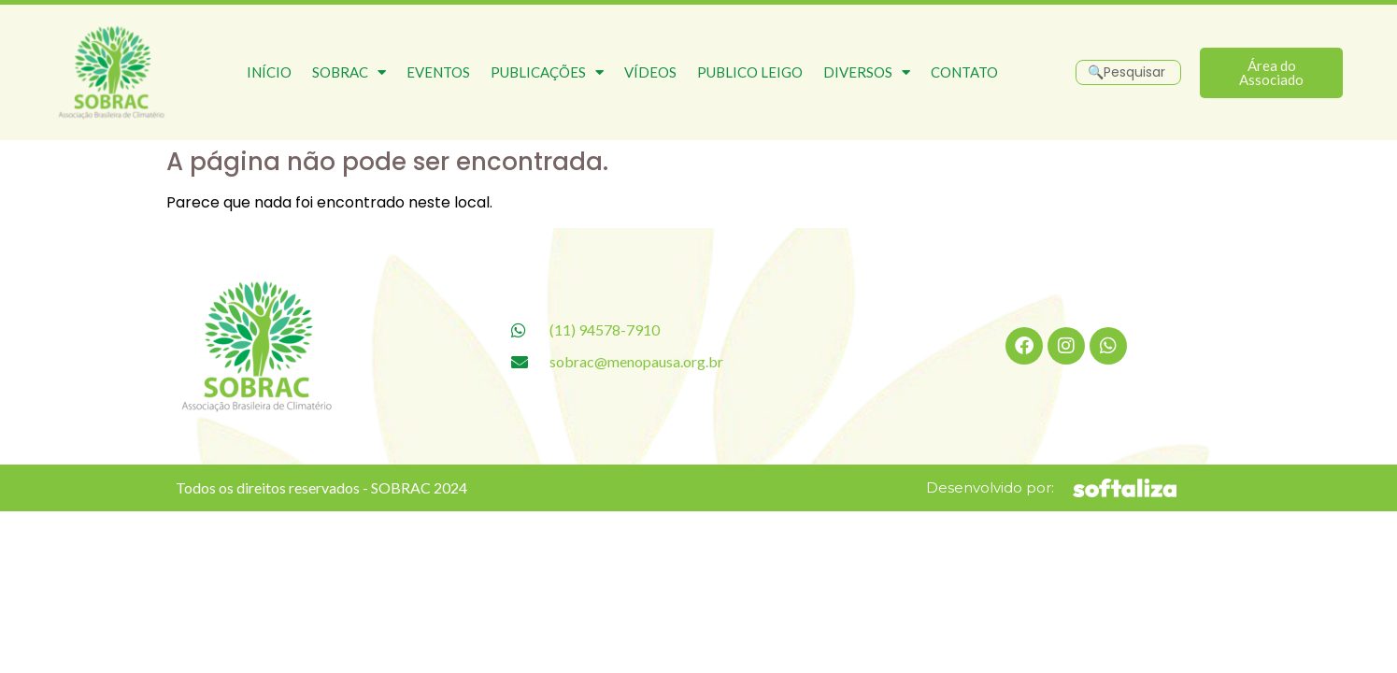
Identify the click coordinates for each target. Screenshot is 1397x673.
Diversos (866, 72)
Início (269, 72)
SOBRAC (349, 72)
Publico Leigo (750, 72)
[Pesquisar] (1128, 72)
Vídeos (650, 72)
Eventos (438, 72)
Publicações (547, 72)
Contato (964, 72)
